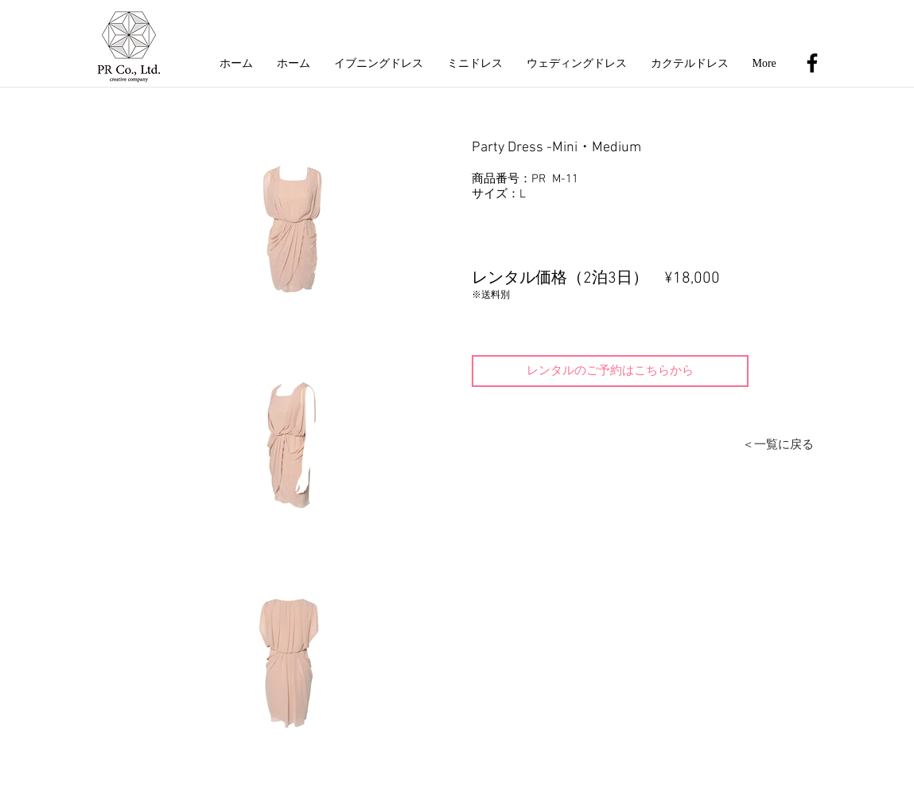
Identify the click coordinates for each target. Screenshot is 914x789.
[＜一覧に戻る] (778, 445)
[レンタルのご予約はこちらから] (610, 371)
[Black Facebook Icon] (812, 63)
